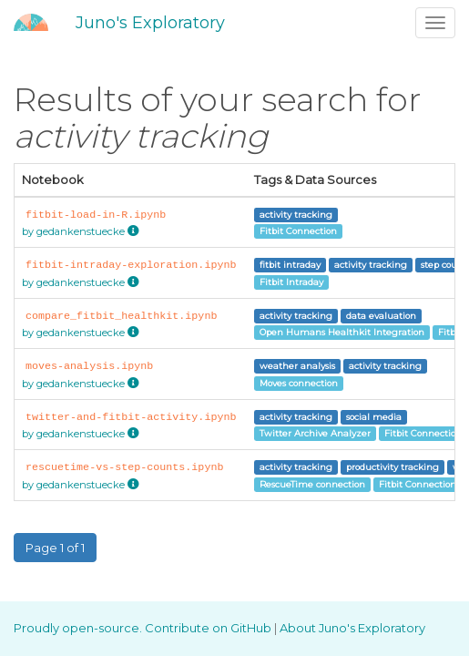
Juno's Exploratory (150, 23)
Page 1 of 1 (55, 547)
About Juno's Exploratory (352, 627)
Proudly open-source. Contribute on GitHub (144, 627)
